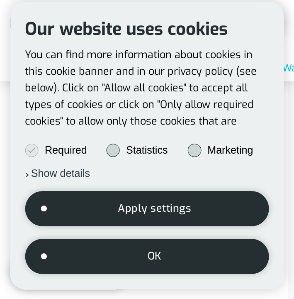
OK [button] (155, 256)
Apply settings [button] (154, 208)
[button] (57, 173)
